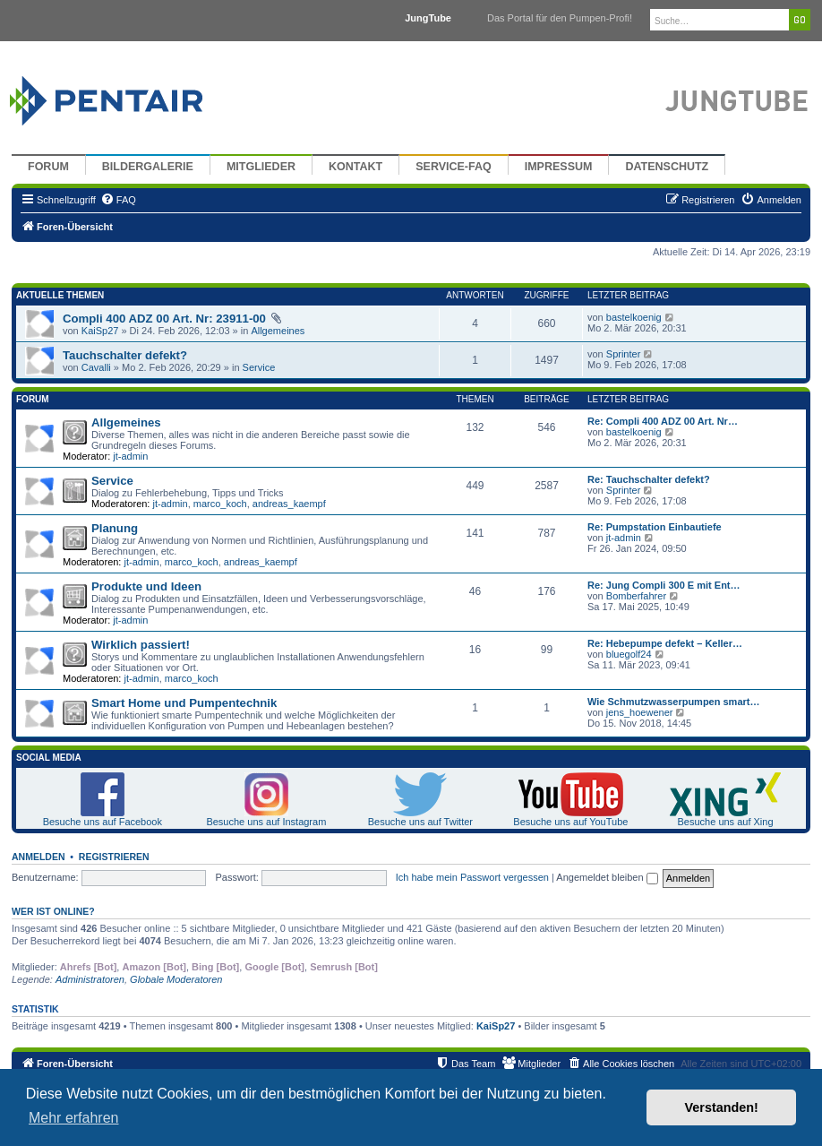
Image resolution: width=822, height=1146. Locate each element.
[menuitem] (118, 200)
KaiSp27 (100, 330)
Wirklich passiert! (140, 644)
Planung (114, 528)
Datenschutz (666, 166)
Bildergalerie (147, 166)
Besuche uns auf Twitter (420, 821)
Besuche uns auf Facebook (102, 821)
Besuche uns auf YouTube (570, 821)
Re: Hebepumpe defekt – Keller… (664, 643)
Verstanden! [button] (721, 1107)
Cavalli (96, 367)
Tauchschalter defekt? (125, 355)
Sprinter (623, 354)
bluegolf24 (629, 654)
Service (259, 367)
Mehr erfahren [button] (74, 1117)
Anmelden (38, 856)
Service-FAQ (453, 166)
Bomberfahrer (636, 595)
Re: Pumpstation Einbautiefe (654, 526)
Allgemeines (277, 330)
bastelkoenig (634, 317)
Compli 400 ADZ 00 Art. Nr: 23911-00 (164, 318)
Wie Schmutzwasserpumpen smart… (673, 701)
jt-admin (130, 456)
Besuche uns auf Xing (726, 821)
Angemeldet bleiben (606, 877)
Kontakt (355, 166)
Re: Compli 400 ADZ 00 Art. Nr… (662, 421)
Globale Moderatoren (176, 979)
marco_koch (220, 503)
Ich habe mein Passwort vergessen (472, 877)
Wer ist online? (53, 911)
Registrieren (114, 856)
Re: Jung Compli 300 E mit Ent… (664, 585)
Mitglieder (261, 166)
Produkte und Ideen (146, 586)
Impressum (559, 166)
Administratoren (90, 979)
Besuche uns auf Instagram (266, 821)
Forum (48, 166)
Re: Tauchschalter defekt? (648, 479)
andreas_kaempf (289, 503)
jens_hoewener (639, 712)
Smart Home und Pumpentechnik (184, 703)
